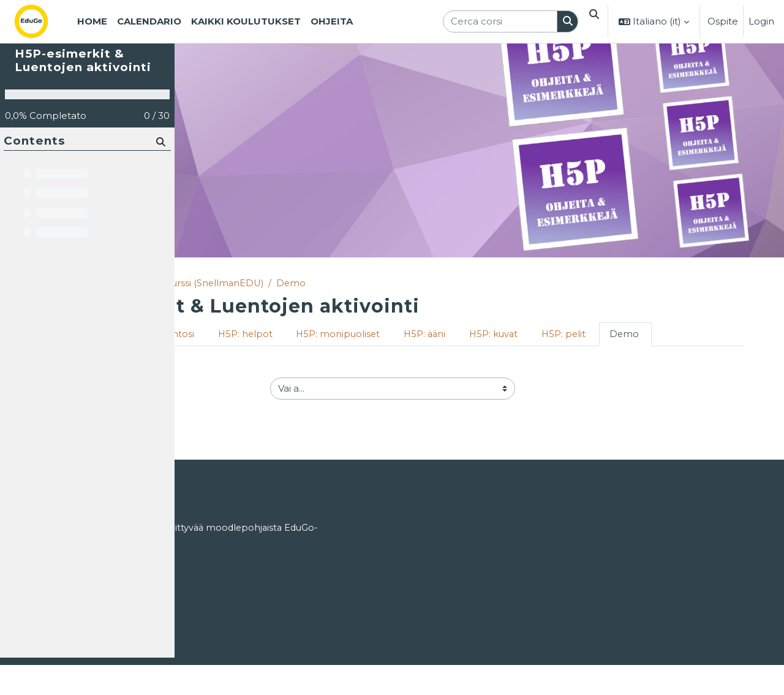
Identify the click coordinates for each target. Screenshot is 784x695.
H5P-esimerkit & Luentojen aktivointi (83, 98)
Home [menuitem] (92, 21)
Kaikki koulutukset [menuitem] (246, 21)
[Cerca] (160, 179)
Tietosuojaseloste (224, 639)
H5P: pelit (724, 335)
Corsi (243, 283)
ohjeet (293, 531)
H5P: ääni (581, 335)
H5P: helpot (399, 335)
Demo (449, 283)
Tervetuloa (227, 335)
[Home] (41, 21)
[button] (592, 21)
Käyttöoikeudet (220, 616)
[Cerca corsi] (496, 21)
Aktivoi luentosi (312, 335)
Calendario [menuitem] (149, 21)
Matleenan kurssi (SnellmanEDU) (344, 283)
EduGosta (254, 592)
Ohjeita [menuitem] (332, 21)
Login (761, 21)
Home (204, 283)
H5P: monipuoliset (493, 335)
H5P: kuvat (652, 335)
